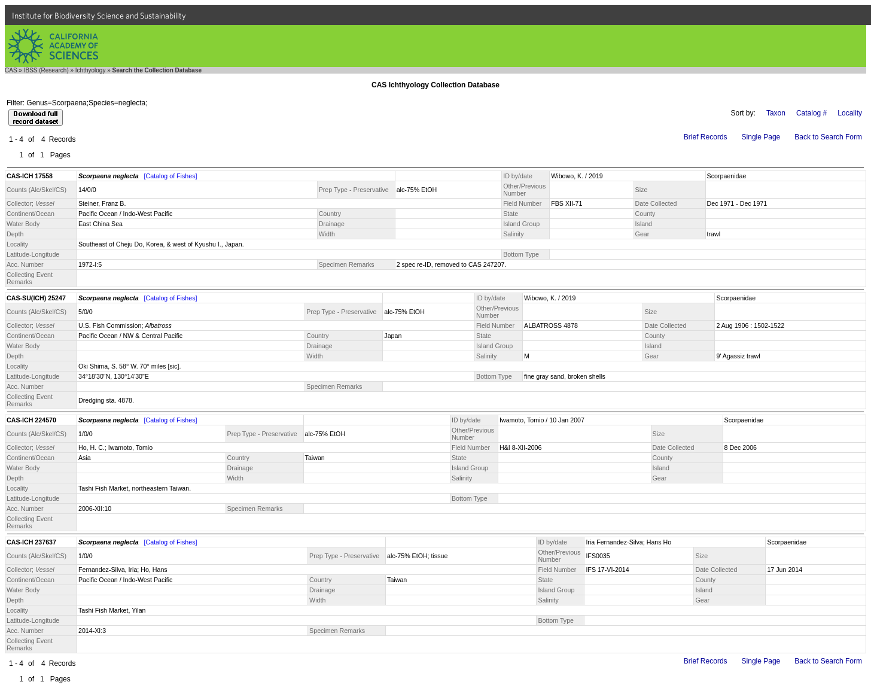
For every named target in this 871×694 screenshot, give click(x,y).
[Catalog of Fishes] (170, 175)
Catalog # (811, 113)
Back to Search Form (828, 137)
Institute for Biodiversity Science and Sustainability (99, 15)
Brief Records (705, 137)
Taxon (775, 113)
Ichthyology (90, 70)
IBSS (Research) (46, 70)
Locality (850, 113)
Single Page (761, 137)
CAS (11, 70)
